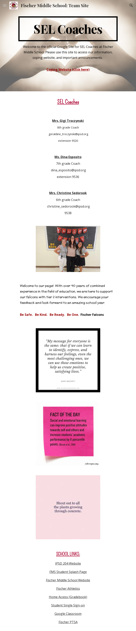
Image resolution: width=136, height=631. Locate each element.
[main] (67, 28)
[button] (4, 5)
